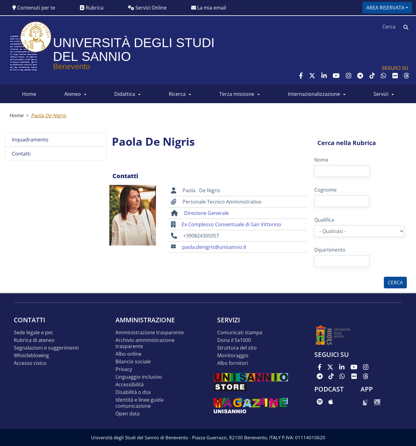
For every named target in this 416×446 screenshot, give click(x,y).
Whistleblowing (31, 355)
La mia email (208, 7)
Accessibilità (129, 384)
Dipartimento (330, 250)
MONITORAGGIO (232, 355)
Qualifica (324, 220)
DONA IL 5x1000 (234, 340)
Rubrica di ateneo (34, 340)
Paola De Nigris (48, 115)
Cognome (325, 190)
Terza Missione (236, 94)
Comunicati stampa (239, 332)
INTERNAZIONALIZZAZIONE (314, 94)
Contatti (21, 153)
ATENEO (72, 94)
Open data (127, 413)
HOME (29, 94)
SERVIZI (380, 94)
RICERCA (177, 94)
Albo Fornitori (232, 363)
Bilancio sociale (133, 361)
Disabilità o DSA (133, 392)
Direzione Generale (206, 213)
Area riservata (385, 7)
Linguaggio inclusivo (138, 377)
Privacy (123, 369)
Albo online (128, 354)
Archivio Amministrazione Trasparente (145, 343)
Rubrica (92, 7)
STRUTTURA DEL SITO (237, 348)
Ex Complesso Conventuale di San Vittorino (231, 224)
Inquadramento (30, 139)
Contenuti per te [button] (33, 7)
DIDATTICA (124, 94)
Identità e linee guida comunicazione (139, 403)
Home (16, 115)
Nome (321, 160)
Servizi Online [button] (147, 7)
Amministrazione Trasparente (149, 332)
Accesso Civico (30, 363)
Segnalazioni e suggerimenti (46, 348)
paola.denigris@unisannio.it (214, 247)
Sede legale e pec (33, 332)
